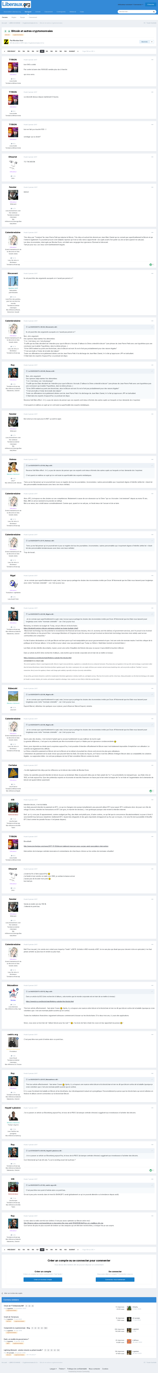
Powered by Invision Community (79, 1370)
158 (42, 51)
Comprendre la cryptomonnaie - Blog (17, 1327)
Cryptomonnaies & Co (36, 43)
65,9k (13, 297)
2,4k (13, 176)
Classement (33, 17)
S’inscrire (150, 4)
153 (19, 51)
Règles (14, 17)
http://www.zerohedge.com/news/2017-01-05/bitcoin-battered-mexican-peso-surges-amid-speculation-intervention (66, 846)
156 (33, 51)
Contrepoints (61, 12)
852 (13, 79)
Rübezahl (12, 688)
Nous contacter (94, 1367)
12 (46, 1327)
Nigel (12, 575)
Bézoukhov (12, 985)
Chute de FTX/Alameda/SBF (14, 1305)
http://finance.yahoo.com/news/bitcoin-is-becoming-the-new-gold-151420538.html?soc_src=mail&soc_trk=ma (63, 1223)
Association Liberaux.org (12, 12)
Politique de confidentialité (77, 1367)
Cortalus (13, 765)
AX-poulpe (136, 1317)
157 (37, 51)
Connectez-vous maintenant (115, 1279)
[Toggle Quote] (27, 327)
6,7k (13, 208)
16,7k (13, 258)
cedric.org (13, 1034)
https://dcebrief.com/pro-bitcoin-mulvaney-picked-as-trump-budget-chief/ (51, 628)
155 (28, 51)
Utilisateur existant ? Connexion (130, 4)
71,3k (13, 819)
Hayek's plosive (13, 1108)
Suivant (72, 51)
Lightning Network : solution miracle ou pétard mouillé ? (23, 1349)
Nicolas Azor (18, 40)
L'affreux (135, 1339)
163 (65, 51)
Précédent (11, 51)
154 (24, 51)
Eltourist (13, 157)
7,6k (13, 1056)
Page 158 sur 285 (88, 51)
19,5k (13, 707)
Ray (13, 365)
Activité (37, 12)
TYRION (13, 59)
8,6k (13, 597)
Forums (5, 17)
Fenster (12, 187)
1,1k (13, 784)
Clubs (82, 12)
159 (47, 51)
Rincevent (13, 273)
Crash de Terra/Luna (11, 1316)
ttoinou (12, 459)
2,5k (13, 384)
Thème (62, 1367)
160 (51, 51)
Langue (53, 1367)
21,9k (13, 1004)
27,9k (13, 1129)
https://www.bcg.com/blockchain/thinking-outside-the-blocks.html (47, 658)
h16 (12, 800)
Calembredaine (12, 232)
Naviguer (28, 13)
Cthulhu (135, 1306)
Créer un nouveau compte (43, 1279)
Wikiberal (73, 12)
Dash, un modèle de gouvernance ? (16, 1338)
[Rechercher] (130, 11)
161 (56, 51)
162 (60, 51)
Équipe (22, 17)
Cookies (105, 1367)
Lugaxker (10, 1308)
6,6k (13, 478)
